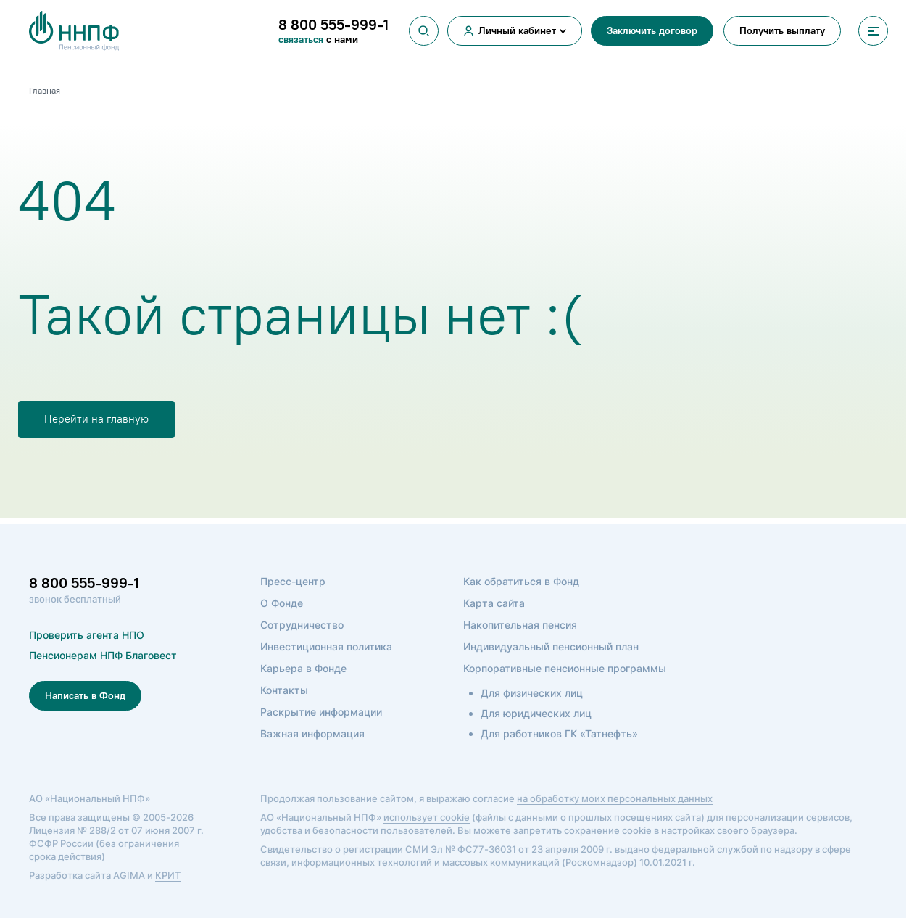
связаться (302, 39)
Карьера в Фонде (303, 668)
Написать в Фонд (85, 696)
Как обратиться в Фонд (521, 581)
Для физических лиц (532, 693)
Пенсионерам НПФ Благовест (103, 655)
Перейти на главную (96, 419)
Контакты (284, 690)
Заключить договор (652, 31)
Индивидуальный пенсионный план (551, 646)
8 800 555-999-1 (84, 583)
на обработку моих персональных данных (615, 798)
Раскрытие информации (321, 712)
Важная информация (312, 733)
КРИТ (168, 875)
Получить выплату (782, 31)
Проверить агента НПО (86, 635)
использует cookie (426, 817)
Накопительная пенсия (520, 625)
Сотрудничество (302, 625)
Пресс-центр (292, 581)
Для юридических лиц (536, 713)
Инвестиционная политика (326, 646)
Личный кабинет (517, 31)
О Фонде (281, 603)
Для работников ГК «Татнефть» (559, 733)
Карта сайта (494, 603)
